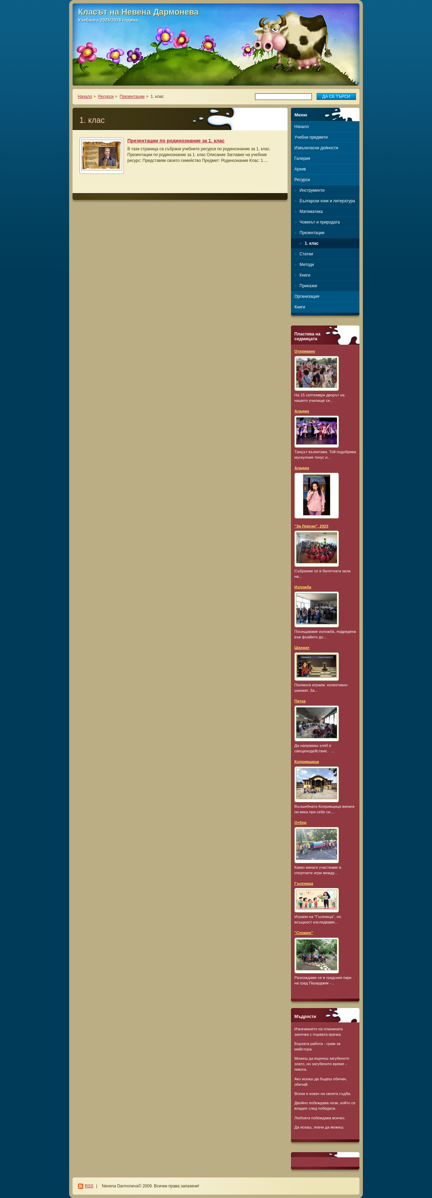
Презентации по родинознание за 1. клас (176, 140)
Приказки (308, 285)
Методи (307, 264)
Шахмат (301, 648)
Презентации (132, 96)
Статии (306, 254)
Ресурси (106, 96)
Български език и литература (327, 201)
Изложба (302, 587)
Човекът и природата (320, 222)
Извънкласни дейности (316, 147)
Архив (300, 169)
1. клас (311, 243)
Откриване (304, 351)
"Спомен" (303, 933)
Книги (305, 275)
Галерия (302, 158)
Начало (85, 96)
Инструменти (312, 190)
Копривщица (306, 762)
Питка (300, 701)
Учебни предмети (311, 137)
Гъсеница (303, 883)
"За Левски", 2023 (311, 526)
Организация (306, 296)
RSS (89, 1186)
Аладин (301, 411)
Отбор (300, 822)
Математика (311, 211)
